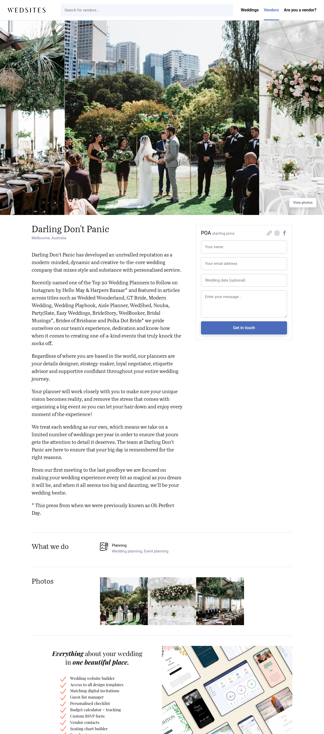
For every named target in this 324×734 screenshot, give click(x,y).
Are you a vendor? (300, 10)
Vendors (271, 10)
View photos (303, 203)
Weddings (250, 10)
